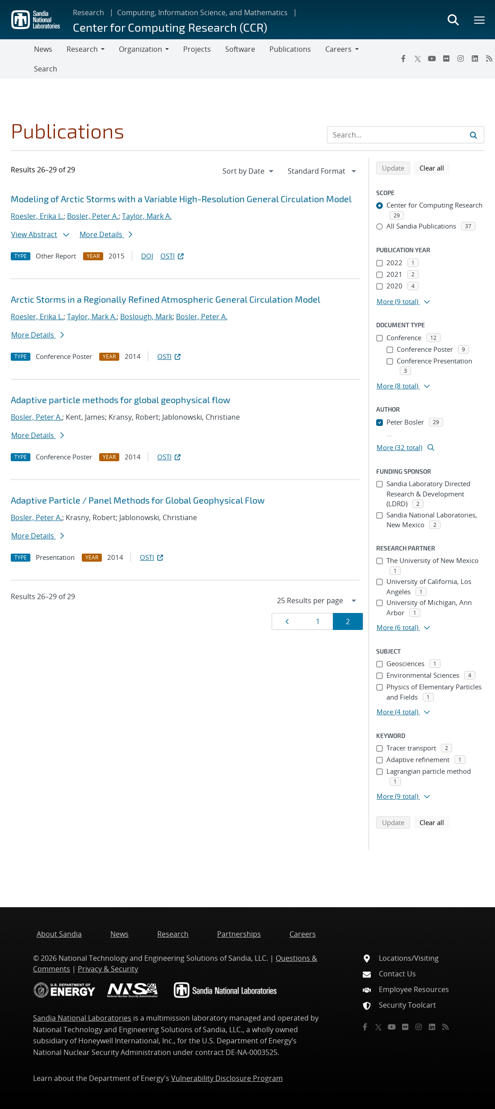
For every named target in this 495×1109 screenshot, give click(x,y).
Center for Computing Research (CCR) (170, 27)
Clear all (434, 167)
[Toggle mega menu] (480, 19)
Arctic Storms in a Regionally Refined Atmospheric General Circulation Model (165, 299)
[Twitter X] (417, 58)
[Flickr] (446, 58)
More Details (106, 234)
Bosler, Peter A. (92, 216)
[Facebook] (403, 58)
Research (88, 12)
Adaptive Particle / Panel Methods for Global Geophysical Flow (137, 500)
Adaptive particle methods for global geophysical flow (120, 399)
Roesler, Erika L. (37, 216)
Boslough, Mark (146, 316)
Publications (290, 49)
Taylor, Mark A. (147, 216)
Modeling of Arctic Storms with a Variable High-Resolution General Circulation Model (181, 198)
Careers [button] (338, 49)
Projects (197, 49)
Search (45, 69)
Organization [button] (140, 49)
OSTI (172, 255)
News (43, 49)
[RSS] (445, 1027)
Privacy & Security (108, 969)
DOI (147, 255)
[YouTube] (432, 58)
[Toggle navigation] (17, 59)
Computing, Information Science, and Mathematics (202, 12)
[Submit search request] (473, 134)
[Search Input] (405, 134)
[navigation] (249, 171)
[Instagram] (460, 58)
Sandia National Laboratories (82, 1018)
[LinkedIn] (475, 58)
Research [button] (82, 49)
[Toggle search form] (453, 19)
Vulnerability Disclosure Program (227, 1078)
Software (240, 49)
